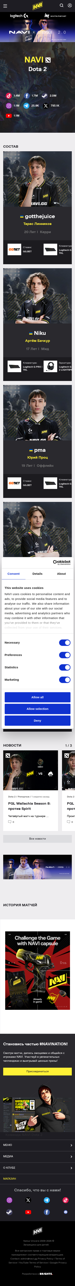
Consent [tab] (13, 573)
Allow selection (37, 709)
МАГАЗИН (9, 1178)
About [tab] (61, 573)
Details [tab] (38, 573)
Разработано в (37, 1274)
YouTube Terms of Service (33, 1262)
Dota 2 (12, 796)
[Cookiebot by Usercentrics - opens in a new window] (53, 562)
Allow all (37, 697)
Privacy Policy (45, 1258)
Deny (37, 720)
